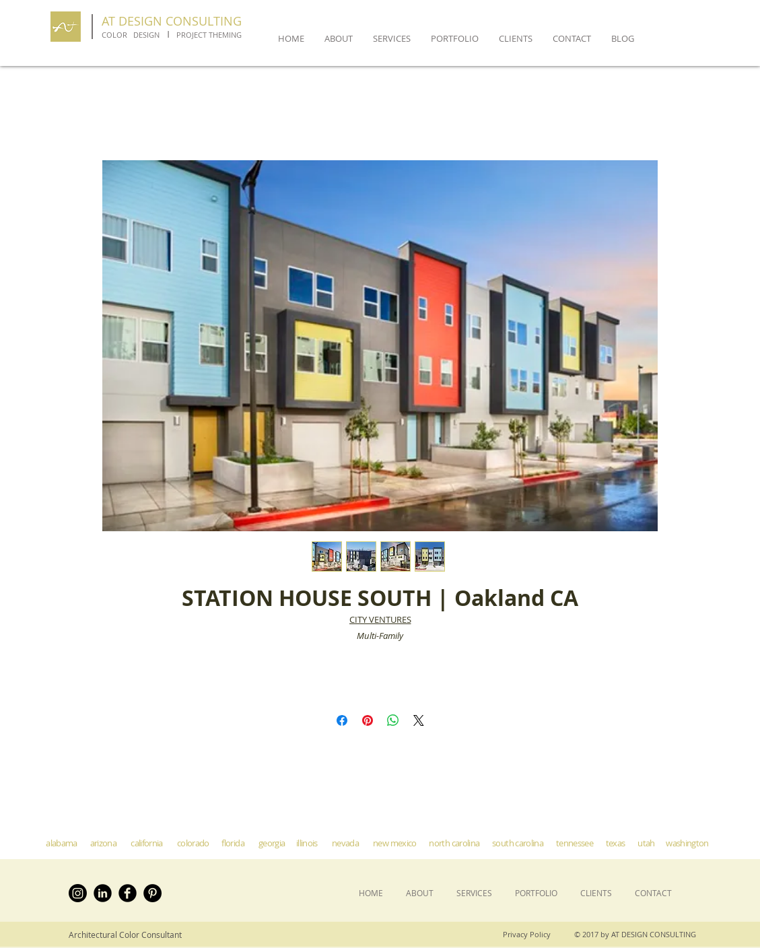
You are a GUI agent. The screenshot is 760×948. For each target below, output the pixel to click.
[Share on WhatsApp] (393, 720)
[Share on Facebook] (342, 720)
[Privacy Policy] (530, 934)
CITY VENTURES (380, 619)
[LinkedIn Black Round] (103, 893)
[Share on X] (419, 720)
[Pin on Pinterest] (367, 720)
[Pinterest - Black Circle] (152, 893)
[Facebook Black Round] (127, 893)
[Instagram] (78, 893)
